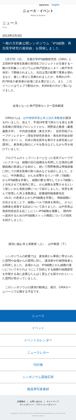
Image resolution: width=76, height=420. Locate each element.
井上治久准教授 (53, 117)
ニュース (38, 316)
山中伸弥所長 (31, 117)
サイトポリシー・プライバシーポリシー (38, 405)
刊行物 (38, 364)
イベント (38, 328)
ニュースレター (38, 352)
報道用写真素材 (38, 389)
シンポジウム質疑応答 (38, 377)
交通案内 (21, 401)
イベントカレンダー (38, 340)
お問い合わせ (36, 401)
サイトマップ (53, 401)
